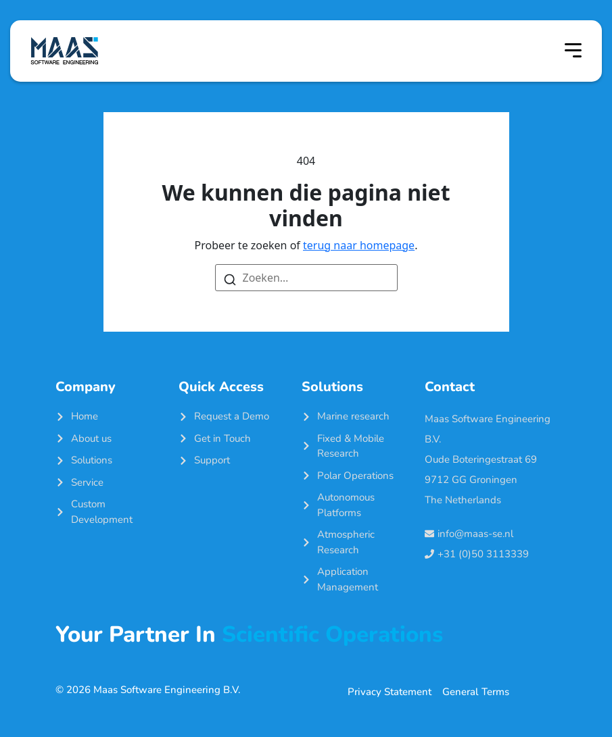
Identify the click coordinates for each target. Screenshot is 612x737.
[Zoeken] (230, 278)
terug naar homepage (359, 245)
